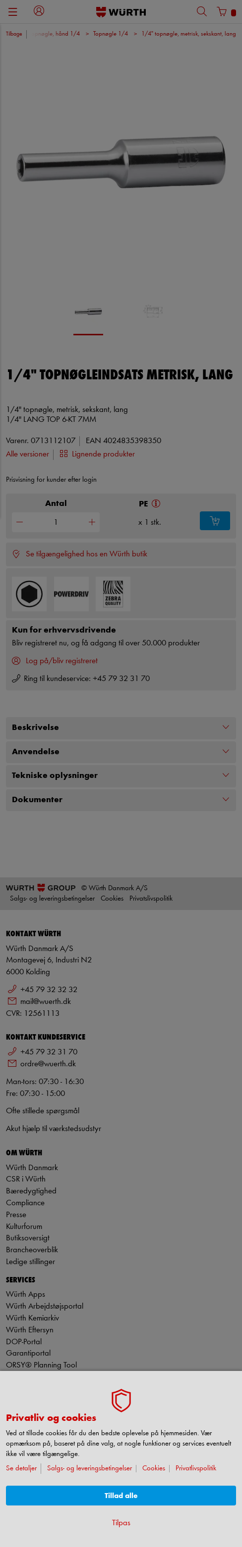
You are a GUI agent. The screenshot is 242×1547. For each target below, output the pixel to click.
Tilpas (121, 1523)
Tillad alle (121, 1496)
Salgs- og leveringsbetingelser (89, 1468)
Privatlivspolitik (196, 1468)
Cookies (153, 1468)
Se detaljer (21, 1468)
